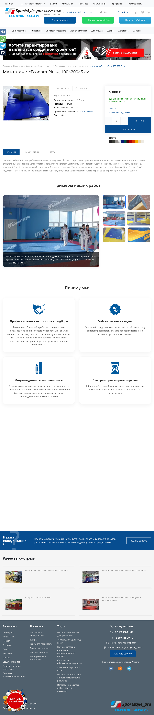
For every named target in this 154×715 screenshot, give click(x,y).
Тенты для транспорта (41, 643)
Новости (7, 640)
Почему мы (8, 632)
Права (6, 649)
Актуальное (8, 636)
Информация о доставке (119, 112)
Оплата (6, 657)
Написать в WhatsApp (96, 20)
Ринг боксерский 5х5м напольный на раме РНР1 (47, 570)
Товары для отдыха (39, 648)
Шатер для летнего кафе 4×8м (38, 597)
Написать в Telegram (133, 20)
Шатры (33, 639)
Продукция (36, 626)
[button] (114, 202)
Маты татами (86, 111)
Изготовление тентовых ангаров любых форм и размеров (69, 677)
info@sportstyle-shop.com (79, 12)
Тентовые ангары (39, 652)
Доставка (7, 653)
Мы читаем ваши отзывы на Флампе (120, 662)
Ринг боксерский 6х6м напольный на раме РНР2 (124, 570)
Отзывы (112, 108)
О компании (10, 626)
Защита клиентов (11, 661)
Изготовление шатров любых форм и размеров (68, 688)
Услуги (61, 626)
